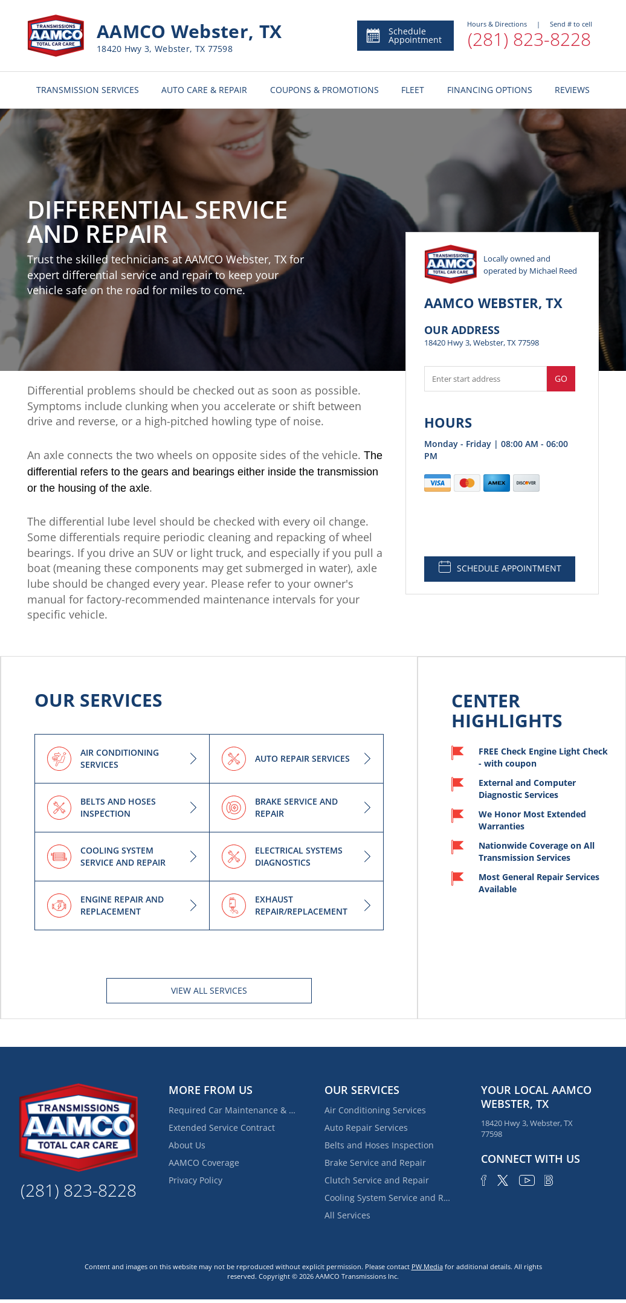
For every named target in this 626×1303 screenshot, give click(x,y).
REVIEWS (572, 89)
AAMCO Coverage (204, 1162)
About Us (187, 1145)
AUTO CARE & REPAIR (204, 89)
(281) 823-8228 (529, 39)
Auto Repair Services (366, 1127)
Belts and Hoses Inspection (379, 1145)
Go (561, 378)
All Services (347, 1215)
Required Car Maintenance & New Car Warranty (232, 1110)
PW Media (427, 1266)
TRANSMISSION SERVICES (87, 89)
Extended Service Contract (222, 1127)
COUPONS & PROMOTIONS (324, 89)
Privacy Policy (195, 1180)
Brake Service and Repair (375, 1162)
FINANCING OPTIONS (489, 89)
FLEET (412, 89)
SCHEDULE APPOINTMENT (500, 567)
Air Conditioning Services (375, 1110)
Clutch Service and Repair (376, 1180)
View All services (209, 990)
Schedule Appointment (403, 35)
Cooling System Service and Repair (387, 1197)
